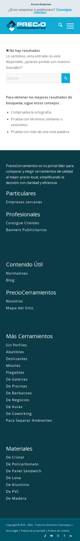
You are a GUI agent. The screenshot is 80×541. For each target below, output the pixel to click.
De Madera (16, 498)
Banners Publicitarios (26, 229)
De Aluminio (17, 484)
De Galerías (17, 379)
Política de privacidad (33, 530)
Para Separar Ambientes (29, 420)
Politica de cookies (58, 530)
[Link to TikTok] (45, 535)
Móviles (13, 365)
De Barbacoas (19, 392)
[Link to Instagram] (58, 535)
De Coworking (19, 413)
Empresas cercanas (24, 201)
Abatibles (15, 351)
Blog (10, 280)
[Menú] (68, 25)
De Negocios (17, 399)
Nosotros (14, 301)
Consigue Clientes (22, 222)
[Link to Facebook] (64, 535)
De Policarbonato (22, 464)
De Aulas (14, 406)
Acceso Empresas (41, 4)
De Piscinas (16, 386)
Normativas (17, 273)
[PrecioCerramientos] (33, 25)
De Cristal (15, 457)
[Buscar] (58, 25)
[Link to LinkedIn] (71, 535)
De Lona (13, 477)
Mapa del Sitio (19, 307)
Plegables (15, 372)
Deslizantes (17, 358)
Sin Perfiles (16, 344)
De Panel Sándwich (23, 470)
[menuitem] (41, 4)
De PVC (12, 491)
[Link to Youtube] (51, 535)
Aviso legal (12, 530)
